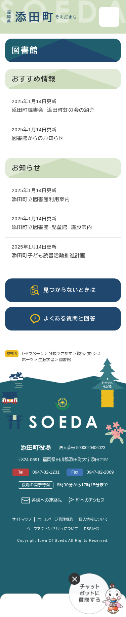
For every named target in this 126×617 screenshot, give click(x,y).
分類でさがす (60, 353)
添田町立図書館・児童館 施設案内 (52, 227)
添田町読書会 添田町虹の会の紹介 (53, 110)
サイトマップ (22, 519)
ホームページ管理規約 (55, 519)
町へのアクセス (90, 500)
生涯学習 (46, 359)
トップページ (33, 353)
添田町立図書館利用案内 (41, 199)
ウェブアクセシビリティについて (52, 529)
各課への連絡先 (47, 500)
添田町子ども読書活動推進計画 (48, 255)
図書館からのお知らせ (38, 138)
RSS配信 (91, 529)
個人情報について (93, 519)
